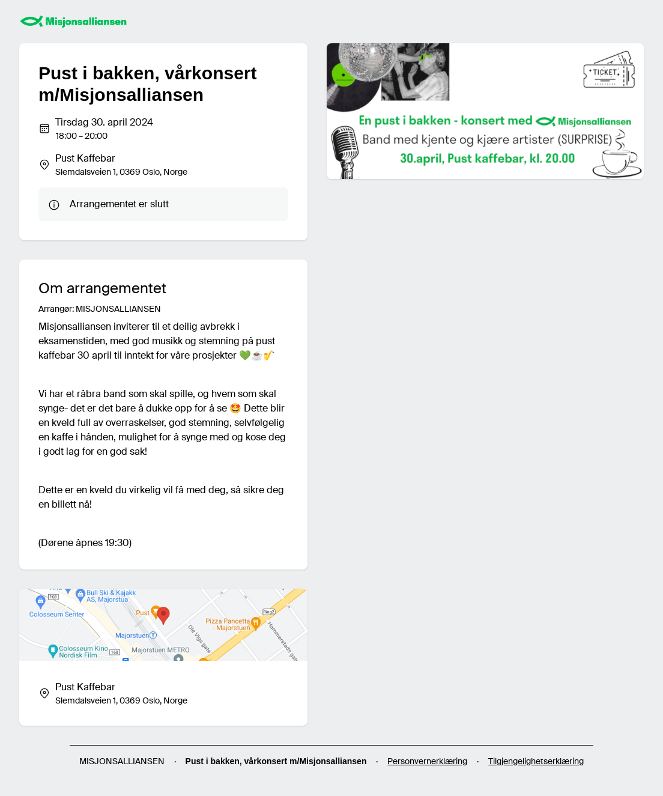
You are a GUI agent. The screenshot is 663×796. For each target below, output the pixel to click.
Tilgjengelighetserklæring (536, 761)
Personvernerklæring (427, 761)
